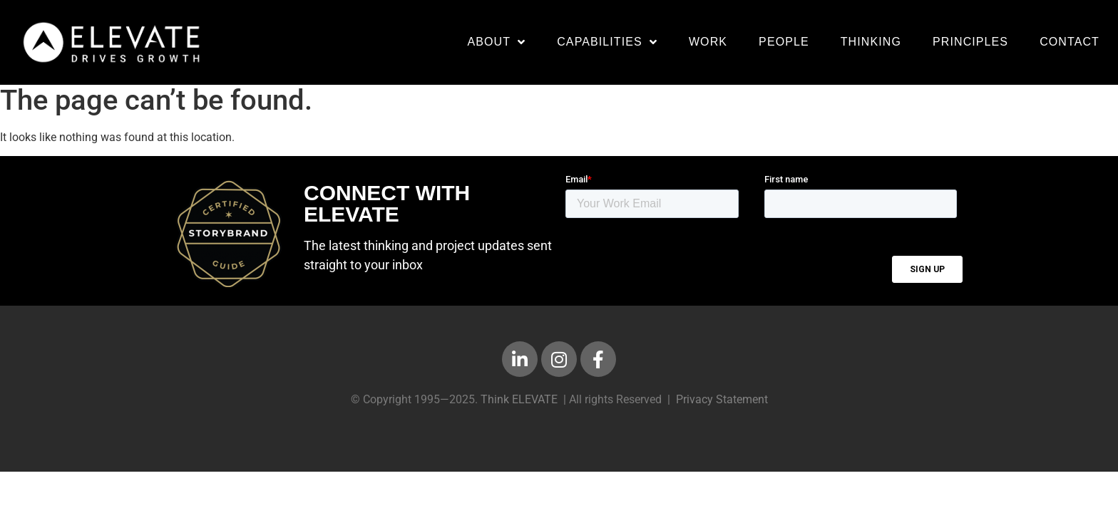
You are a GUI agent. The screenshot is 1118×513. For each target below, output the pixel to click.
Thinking (871, 42)
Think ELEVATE (519, 406)
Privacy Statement (722, 406)
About (496, 42)
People (784, 42)
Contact (1069, 42)
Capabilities (607, 42)
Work (708, 42)
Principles (970, 42)
